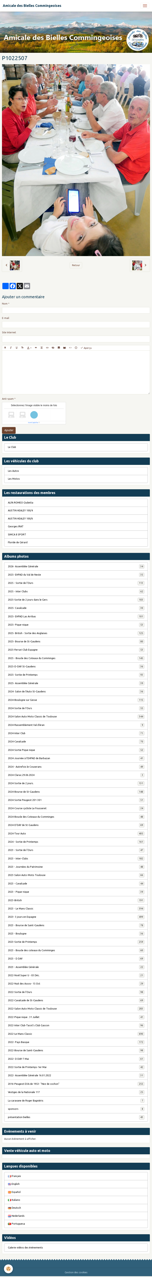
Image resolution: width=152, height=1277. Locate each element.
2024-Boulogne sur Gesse (76, 700)
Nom (5, 303)
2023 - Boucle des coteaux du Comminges (76, 950)
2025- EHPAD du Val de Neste (76, 575)
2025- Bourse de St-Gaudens (76, 642)
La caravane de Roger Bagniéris (76, 1101)
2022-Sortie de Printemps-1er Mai (76, 1067)
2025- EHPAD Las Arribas (76, 617)
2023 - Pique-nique (76, 892)
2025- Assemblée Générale (76, 683)
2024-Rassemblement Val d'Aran (76, 725)
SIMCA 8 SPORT (17, 534)
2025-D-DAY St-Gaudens (76, 667)
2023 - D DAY (76, 959)
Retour (76, 265)
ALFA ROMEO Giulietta (20, 502)
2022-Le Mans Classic (76, 1034)
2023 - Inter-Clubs (76, 859)
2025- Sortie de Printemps (76, 675)
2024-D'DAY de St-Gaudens (76, 825)
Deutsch (14, 1207)
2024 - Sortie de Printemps (76, 842)
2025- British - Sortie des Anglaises (76, 633)
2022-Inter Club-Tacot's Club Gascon (76, 1025)
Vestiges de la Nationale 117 (76, 1092)
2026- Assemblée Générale (76, 566)
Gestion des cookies (76, 1272)
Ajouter (8, 430)
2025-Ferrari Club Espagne (76, 650)
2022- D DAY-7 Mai (76, 1059)
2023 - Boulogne (76, 934)
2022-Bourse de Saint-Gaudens (76, 1050)
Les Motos (14, 478)
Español (14, 1192)
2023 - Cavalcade (76, 884)
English (14, 1184)
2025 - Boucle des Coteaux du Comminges (76, 658)
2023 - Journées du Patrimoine (76, 867)
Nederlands (16, 1216)
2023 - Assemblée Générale (76, 967)
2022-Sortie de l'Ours (76, 992)
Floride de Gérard (18, 542)
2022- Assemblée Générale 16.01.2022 (76, 1075)
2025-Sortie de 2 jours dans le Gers (76, 600)
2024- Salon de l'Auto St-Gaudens (76, 692)
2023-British (76, 900)
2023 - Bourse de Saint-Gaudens (76, 925)
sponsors (76, 1109)
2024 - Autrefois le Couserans (76, 767)
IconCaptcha (33, 422)
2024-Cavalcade (76, 742)
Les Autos (13, 471)
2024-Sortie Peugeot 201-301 (76, 800)
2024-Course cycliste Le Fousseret (76, 808)
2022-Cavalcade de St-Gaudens (76, 1000)
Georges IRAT (16, 526)
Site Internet (9, 332)
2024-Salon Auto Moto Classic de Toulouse (76, 717)
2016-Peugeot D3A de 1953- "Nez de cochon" (76, 1084)
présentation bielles (76, 1117)
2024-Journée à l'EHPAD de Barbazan (76, 758)
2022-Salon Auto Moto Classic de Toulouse (76, 1009)
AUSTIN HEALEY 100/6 (20, 518)
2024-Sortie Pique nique (76, 750)
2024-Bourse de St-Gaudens (76, 792)
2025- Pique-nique (76, 625)
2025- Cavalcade (76, 608)
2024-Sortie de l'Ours (76, 708)
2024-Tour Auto (76, 834)
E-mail (5, 318)
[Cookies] (8, 1268)
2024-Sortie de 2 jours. (76, 783)
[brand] (32, 5)
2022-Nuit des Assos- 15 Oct (76, 984)
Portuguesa (16, 1223)
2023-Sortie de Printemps (76, 942)
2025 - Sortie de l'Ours (76, 583)
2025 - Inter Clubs (76, 591)
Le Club (12, 447)
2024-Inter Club (76, 733)
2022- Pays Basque (76, 1042)
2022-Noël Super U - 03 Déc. (76, 975)
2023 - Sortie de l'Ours (76, 850)
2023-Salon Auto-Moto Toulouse (76, 875)
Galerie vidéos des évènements (25, 1247)
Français (14, 1176)
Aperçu (86, 348)
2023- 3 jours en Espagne (76, 917)
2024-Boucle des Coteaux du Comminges (76, 817)
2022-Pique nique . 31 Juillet (76, 1017)
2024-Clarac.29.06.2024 (76, 775)
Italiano (14, 1200)
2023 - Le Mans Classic (76, 909)
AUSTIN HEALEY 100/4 (20, 510)
